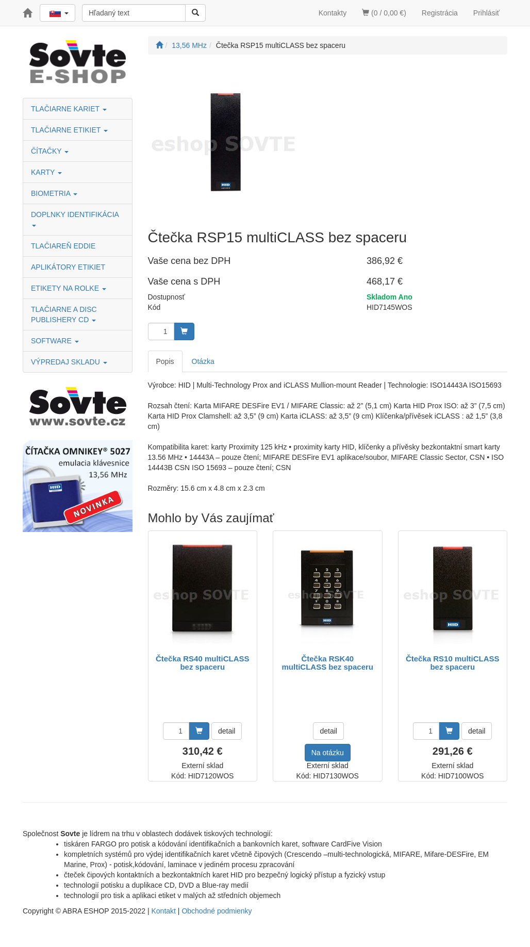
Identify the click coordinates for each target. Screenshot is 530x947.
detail (226, 731)
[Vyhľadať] (195, 13)
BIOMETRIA (54, 193)
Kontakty (332, 13)
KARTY (46, 172)
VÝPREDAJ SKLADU (69, 362)
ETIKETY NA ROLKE (68, 288)
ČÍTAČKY (50, 151)
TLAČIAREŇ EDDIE (63, 246)
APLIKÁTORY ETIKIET (68, 267)
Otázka (203, 361)
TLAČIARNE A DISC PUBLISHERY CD (64, 314)
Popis (165, 361)
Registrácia (440, 13)
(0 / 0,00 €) (384, 13)
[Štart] (159, 45)
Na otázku (327, 753)
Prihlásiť (486, 13)
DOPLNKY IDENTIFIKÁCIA (76, 218)
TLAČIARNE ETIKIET (69, 130)
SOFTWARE (55, 341)
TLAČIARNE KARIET (69, 109)
